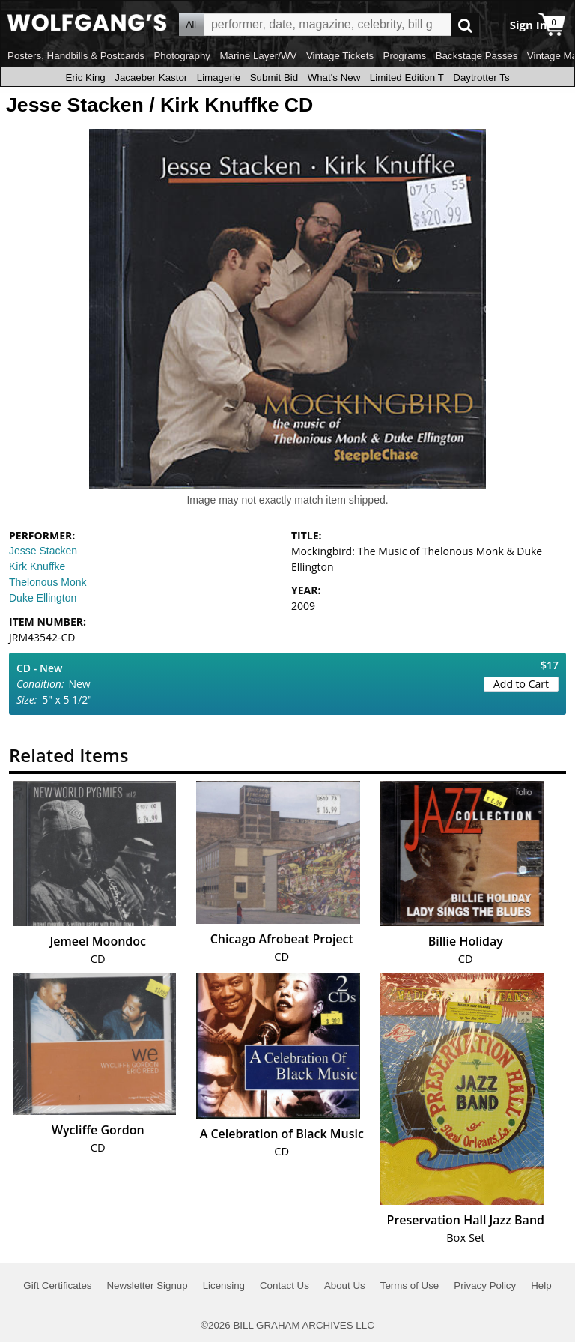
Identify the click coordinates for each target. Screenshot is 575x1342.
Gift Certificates (57, 1285)
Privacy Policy (485, 1285)
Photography (181, 55)
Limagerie (219, 77)
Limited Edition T (407, 77)
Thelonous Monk (48, 582)
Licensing (224, 1285)
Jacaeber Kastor (151, 77)
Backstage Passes (477, 55)
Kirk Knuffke (37, 566)
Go (465, 25)
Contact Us (284, 1285)
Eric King (85, 77)
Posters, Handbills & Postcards (75, 55)
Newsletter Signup (146, 1285)
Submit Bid (274, 77)
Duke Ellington (42, 598)
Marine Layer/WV (257, 55)
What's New (334, 77)
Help (541, 1285)
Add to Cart (521, 684)
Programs (405, 55)
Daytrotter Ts (481, 77)
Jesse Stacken (43, 551)
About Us (344, 1285)
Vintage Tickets (340, 55)
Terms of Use (409, 1285)
